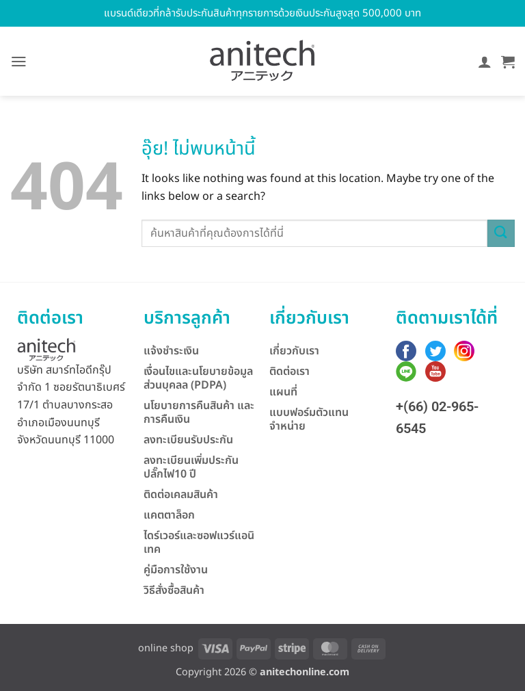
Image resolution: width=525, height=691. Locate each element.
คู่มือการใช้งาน (176, 570)
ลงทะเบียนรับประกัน (188, 440)
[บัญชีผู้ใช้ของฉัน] (485, 62)
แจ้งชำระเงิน (171, 351)
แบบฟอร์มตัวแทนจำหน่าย (309, 419)
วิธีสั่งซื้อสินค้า (174, 590)
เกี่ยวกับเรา (294, 351)
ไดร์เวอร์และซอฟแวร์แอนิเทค (199, 542)
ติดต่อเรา (289, 371)
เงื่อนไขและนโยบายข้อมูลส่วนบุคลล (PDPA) (198, 378)
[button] (18, 61)
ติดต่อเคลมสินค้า (181, 494)
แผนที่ (283, 392)
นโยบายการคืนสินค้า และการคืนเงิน (199, 412)
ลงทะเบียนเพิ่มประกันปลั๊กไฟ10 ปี (191, 467)
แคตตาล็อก (169, 515)
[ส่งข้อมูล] (501, 233)
